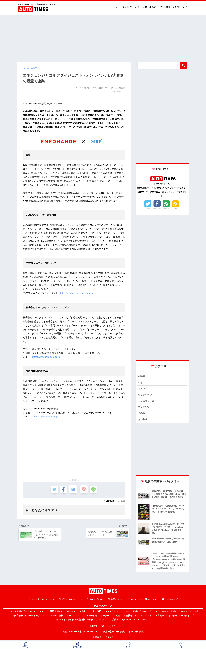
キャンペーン (145, 395)
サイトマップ (171, 601)
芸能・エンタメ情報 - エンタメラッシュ (101, 613)
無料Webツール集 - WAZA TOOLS (80, 633)
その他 (141, 414)
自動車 (121, 501)
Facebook (157, 209)
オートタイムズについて (127, 7)
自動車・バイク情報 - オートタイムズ (176, 617)
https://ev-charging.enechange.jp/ (77, 293)
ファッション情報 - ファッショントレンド (178, 613)
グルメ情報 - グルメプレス (22, 613)
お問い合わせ (149, 7)
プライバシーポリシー (72, 601)
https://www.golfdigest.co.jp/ (46, 357)
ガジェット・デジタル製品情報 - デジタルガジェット (80, 621)
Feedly (166, 209)
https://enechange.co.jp (46, 416)
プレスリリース (146, 401)
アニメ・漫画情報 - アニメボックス (58, 613)
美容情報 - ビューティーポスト (29, 617)
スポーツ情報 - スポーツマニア (65, 617)
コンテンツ (144, 408)
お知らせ (143, 420)
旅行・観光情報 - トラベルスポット (134, 617)
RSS (175, 209)
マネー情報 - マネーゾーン (98, 617)
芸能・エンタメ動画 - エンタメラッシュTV (132, 621)
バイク (141, 382)
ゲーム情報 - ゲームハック (138, 613)
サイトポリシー (96, 601)
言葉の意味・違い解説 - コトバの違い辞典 (123, 633)
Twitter (147, 209)
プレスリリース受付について (173, 7)
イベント (143, 389)
